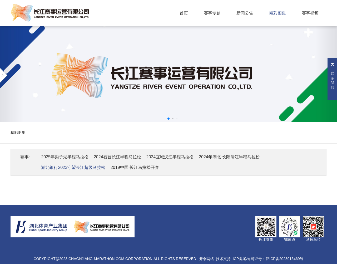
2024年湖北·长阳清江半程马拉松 (229, 157)
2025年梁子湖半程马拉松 (64, 157)
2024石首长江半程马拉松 (117, 157)
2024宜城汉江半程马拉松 (170, 157)
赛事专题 (212, 13)
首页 (184, 13)
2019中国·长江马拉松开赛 (135, 167)
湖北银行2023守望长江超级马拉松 (73, 167)
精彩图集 (277, 13)
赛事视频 (310, 13)
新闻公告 (244, 13)
